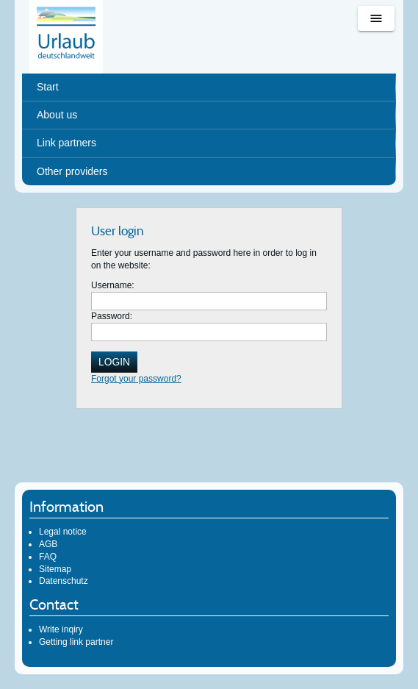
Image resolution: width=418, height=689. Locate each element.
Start (48, 87)
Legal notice (63, 531)
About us (57, 115)
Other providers (72, 171)
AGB (48, 544)
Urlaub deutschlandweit (66, 37)
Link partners (66, 143)
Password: (111, 316)
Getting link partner (76, 642)
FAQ (48, 556)
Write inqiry (61, 629)
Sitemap (55, 569)
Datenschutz (63, 581)
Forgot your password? (136, 379)
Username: (112, 285)
